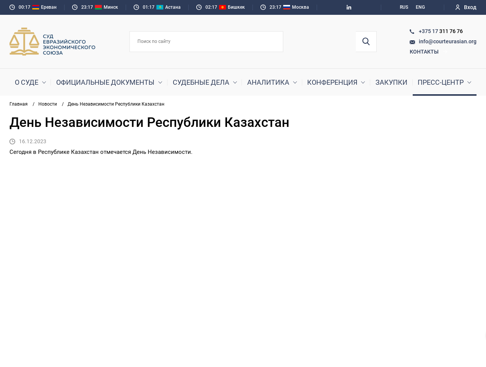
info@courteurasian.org (448, 41)
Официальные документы (105, 82)
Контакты (429, 52)
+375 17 (429, 31)
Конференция (332, 82)
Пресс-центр (441, 82)
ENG (420, 7)
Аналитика (268, 82)
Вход (466, 7)
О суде (26, 82)
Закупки (391, 82)
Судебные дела (201, 82)
